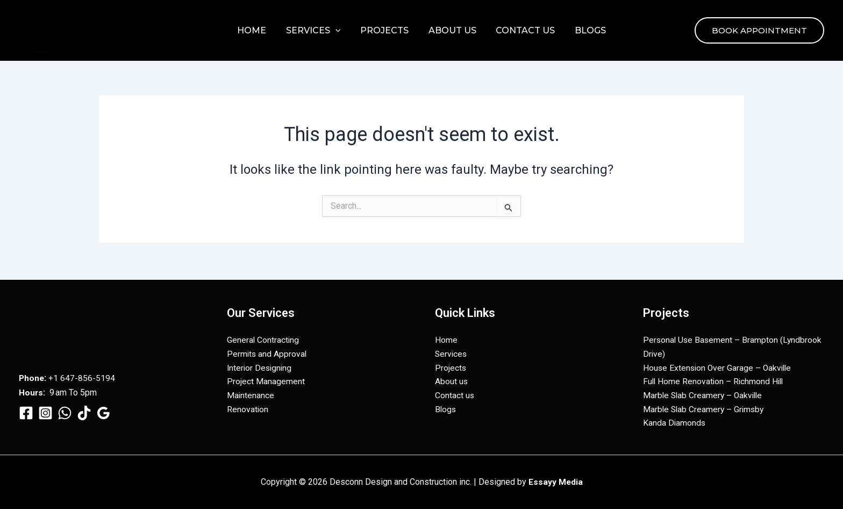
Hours (31, 390)
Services (317, 30)
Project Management (266, 380)
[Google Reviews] (103, 409)
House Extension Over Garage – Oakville (719, 366)
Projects (385, 30)
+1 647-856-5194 (82, 375)
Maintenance (251, 395)
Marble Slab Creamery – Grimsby (705, 409)
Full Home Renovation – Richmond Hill (715, 380)
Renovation (248, 409)
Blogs (583, 30)
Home (258, 30)
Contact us (521, 30)
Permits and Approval (267, 352)
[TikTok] (84, 409)
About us (451, 30)
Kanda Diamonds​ (674, 423)
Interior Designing (260, 366)
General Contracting (263, 338)
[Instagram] (45, 409)
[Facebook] (26, 409)
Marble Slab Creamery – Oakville (704, 395)
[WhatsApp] (65, 409)
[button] (339, 30)
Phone (32, 375)
